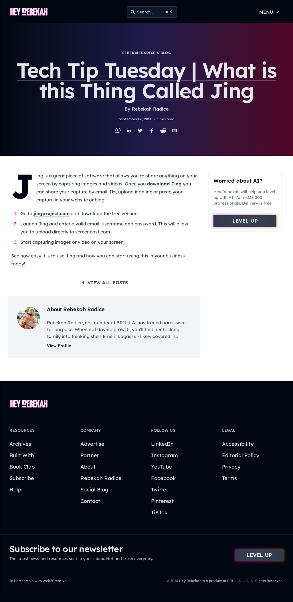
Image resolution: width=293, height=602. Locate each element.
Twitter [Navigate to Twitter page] (159, 489)
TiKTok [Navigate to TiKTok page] (159, 512)
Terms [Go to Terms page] (229, 478)
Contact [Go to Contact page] (90, 501)
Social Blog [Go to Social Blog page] (94, 489)
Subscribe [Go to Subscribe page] (21, 478)
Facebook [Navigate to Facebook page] (163, 478)
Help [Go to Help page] (15, 489)
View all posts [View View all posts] (104, 282)
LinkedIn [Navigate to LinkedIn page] (162, 444)
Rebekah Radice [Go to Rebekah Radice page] (101, 478)
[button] (244, 221)
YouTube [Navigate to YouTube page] (161, 466)
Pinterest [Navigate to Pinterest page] (162, 501)
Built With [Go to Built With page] (21, 455)
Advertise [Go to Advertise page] (92, 444)
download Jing (164, 184)
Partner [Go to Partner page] (89, 455)
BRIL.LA (125, 322)
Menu (269, 12)
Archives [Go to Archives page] (20, 444)
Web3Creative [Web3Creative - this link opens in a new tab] (54, 581)
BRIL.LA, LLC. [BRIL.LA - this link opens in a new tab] (238, 581)
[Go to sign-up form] (244, 221)
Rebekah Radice (150, 109)
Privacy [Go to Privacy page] (231, 466)
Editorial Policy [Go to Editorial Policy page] (240, 455)
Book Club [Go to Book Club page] (22, 466)
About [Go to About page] (88, 466)
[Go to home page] (28, 12)
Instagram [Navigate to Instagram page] (164, 455)
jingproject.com (51, 213)
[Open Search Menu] (152, 12)
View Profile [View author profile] (59, 345)
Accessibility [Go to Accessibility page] (238, 444)
